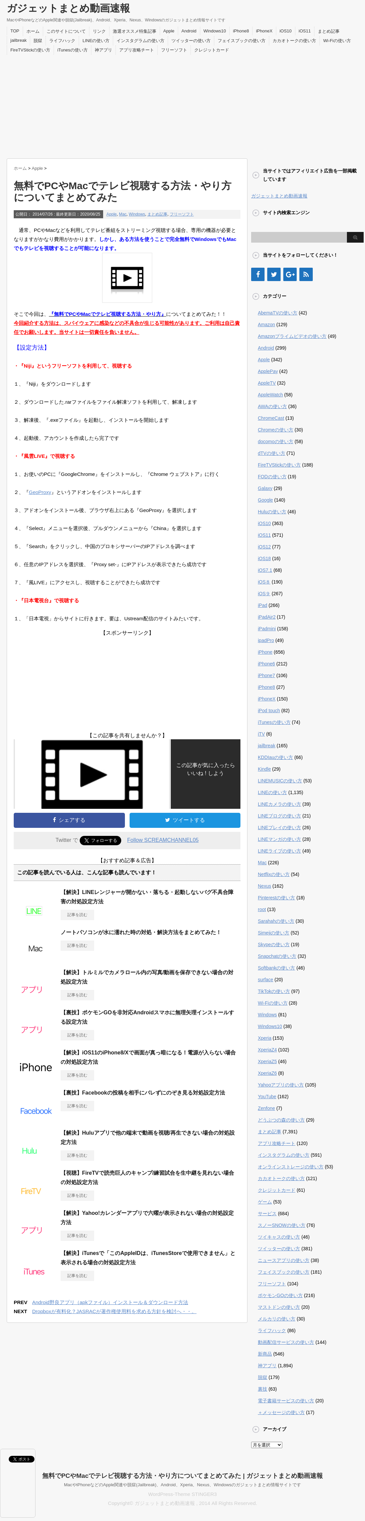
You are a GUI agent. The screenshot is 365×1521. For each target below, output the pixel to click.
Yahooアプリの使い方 (281, 1085)
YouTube (267, 1096)
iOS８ (264, 582)
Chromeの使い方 (275, 429)
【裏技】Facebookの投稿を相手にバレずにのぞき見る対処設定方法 (143, 1093)
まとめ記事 (329, 31)
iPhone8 (241, 30)
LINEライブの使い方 (279, 851)
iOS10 (286, 30)
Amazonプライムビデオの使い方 (292, 336)
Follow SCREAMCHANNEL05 (163, 840)
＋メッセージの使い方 (281, 1412)
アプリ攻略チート (136, 49)
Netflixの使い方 (274, 874)
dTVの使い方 (271, 453)
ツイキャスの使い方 (279, 1237)
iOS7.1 (265, 570)
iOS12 (264, 546)
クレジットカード (211, 49)
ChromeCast (271, 418)
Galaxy (265, 488)
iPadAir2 (267, 617)
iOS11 (305, 30)
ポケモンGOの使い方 (280, 1295)
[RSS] (306, 274)
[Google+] (290, 274)
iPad (262, 605)
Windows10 (215, 30)
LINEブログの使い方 (279, 815)
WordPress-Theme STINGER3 (182, 1494)
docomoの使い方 (275, 441)
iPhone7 (266, 675)
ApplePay (268, 371)
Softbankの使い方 (276, 968)
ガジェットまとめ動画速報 (68, 8)
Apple (168, 30)
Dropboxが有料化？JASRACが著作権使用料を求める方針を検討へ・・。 (114, 1311)
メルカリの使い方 (276, 1318)
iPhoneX (264, 30)
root (262, 909)
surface (265, 979)
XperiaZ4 (267, 1049)
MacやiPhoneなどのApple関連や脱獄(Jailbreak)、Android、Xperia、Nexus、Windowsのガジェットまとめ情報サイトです (182, 1484)
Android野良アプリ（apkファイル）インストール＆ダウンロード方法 (110, 1302)
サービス (267, 1213)
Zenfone (266, 1108)
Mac (123, 214)
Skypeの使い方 (274, 944)
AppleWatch (270, 394)
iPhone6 (266, 663)
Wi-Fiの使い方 (337, 40)
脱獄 (37, 40)
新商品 (265, 1354)
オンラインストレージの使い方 (290, 1166)
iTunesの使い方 (72, 49)
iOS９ (264, 593)
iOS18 (264, 558)
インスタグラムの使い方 (140, 40)
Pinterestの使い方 (276, 897)
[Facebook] (258, 274)
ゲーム (265, 1202)
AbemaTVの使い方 (277, 312)
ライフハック (62, 40)
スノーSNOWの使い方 (281, 1225)
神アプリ (103, 49)
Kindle (264, 769)
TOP (14, 30)
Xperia (264, 1038)
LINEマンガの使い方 (279, 839)
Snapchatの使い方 (277, 956)
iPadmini (267, 628)
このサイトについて (66, 31)
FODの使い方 (272, 476)
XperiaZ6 (267, 1073)
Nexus (264, 886)
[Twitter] (274, 274)
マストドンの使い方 (279, 1307)
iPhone (265, 652)
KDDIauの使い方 (275, 757)
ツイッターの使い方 (191, 40)
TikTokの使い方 (274, 991)
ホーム (33, 31)
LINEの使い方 (96, 40)
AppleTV (267, 383)
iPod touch (269, 710)
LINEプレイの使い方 (279, 827)
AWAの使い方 (272, 406)
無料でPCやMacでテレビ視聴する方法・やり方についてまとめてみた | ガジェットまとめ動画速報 (182, 1475)
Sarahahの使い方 (276, 921)
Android (189, 30)
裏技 (262, 1389)
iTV (261, 734)
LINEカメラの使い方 (279, 804)
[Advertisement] (183, 105)
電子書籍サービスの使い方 (286, 1400)
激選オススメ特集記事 (134, 31)
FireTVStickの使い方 (30, 49)
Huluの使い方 (272, 511)
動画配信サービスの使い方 (286, 1342)
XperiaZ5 (267, 1061)
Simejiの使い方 (273, 932)
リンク (99, 31)
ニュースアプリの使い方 (283, 1260)
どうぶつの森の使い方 (281, 1120)
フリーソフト (174, 49)
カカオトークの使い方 (294, 40)
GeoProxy (40, 492)
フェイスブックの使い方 (242, 40)
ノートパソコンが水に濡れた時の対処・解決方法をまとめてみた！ (141, 932)
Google (265, 500)
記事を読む (77, 914)
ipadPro (266, 640)
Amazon (266, 324)
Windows (137, 214)
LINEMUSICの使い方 (280, 780)
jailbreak (18, 40)
